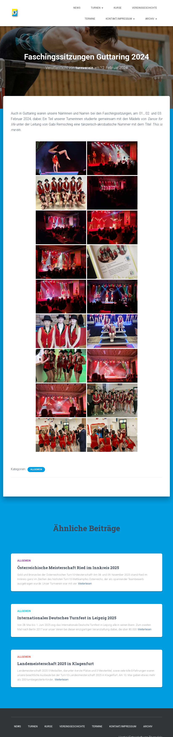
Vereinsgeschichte (144, 7)
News (76, 7)
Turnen (97, 7)
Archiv (151, 18)
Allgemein (36, 469)
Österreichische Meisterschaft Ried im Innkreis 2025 (68, 567)
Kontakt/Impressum (120, 18)
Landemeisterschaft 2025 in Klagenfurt (55, 663)
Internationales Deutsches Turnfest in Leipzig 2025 (66, 617)
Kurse (117, 7)
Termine (90, 18)
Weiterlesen (85, 583)
